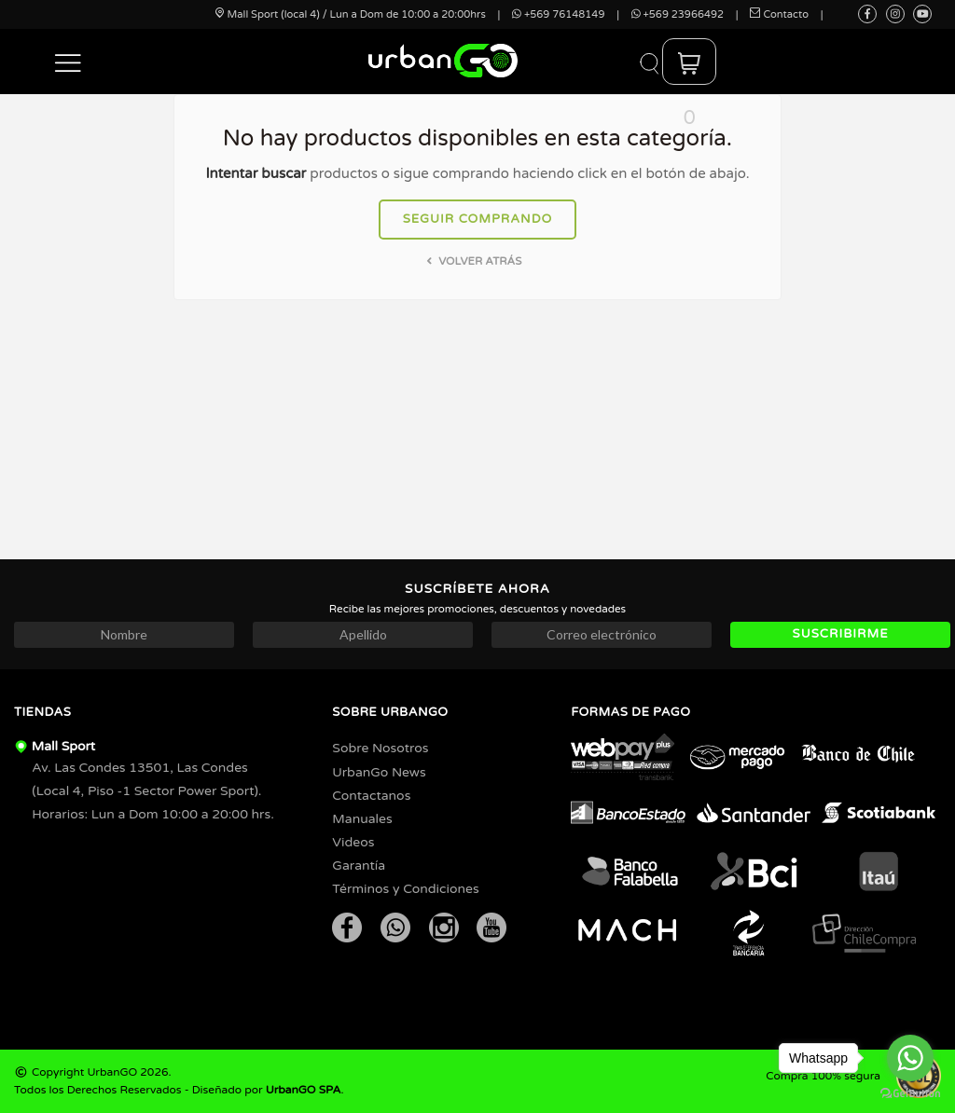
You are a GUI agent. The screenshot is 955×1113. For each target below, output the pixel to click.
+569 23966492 (677, 14)
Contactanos (371, 796)
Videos (353, 842)
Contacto (779, 14)
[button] (68, 61)
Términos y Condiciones (405, 889)
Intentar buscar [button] (255, 173)
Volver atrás (472, 261)
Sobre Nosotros (380, 748)
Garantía (358, 865)
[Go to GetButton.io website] (910, 1094)
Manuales (362, 819)
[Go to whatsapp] (910, 1058)
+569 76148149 (558, 14)
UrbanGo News (378, 772)
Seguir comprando (478, 219)
